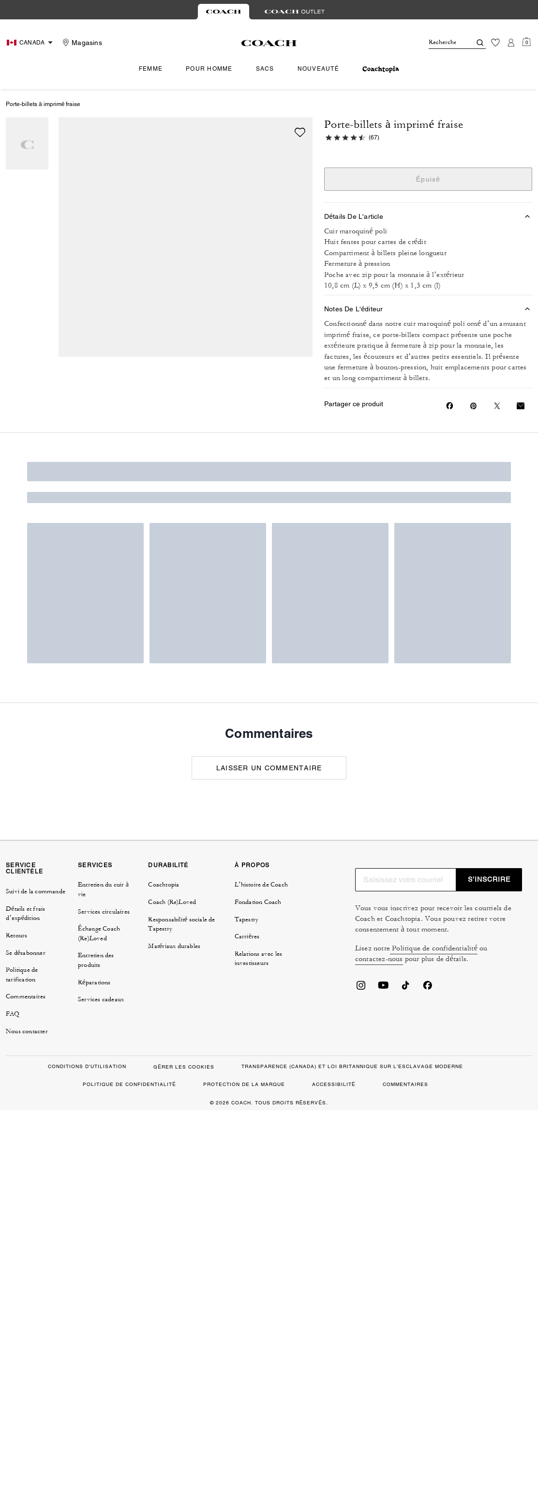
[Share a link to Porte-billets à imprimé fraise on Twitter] (497, 406)
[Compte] (511, 42)
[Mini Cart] (526, 42)
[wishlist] (300, 132)
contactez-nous (379, 959)
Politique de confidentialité (434, 948)
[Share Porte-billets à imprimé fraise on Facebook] (450, 406)
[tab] (223, 11)
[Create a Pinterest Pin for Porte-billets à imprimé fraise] (473, 406)
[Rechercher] (442, 42)
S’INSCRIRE (489, 879)
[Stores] (81, 42)
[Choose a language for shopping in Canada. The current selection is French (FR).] (31, 42)
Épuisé (428, 179)
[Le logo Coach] (269, 43)
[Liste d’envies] (495, 42)
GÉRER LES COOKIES (183, 1067)
